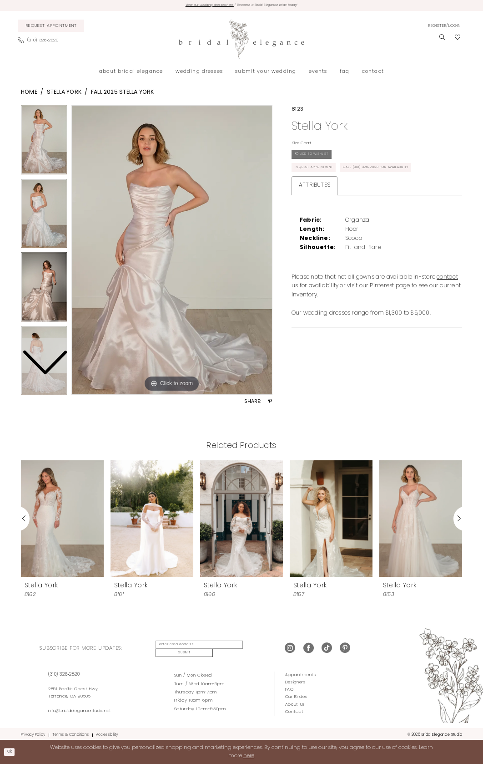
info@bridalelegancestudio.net (79, 708)
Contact (294, 709)
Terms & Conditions (70, 732)
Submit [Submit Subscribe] (253, 648)
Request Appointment (321, 180)
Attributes (314, 199)
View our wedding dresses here (194, 6)
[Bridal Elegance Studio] (241, 41)
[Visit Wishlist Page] (457, 39)
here (248, 756)
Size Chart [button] (306, 146)
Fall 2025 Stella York (122, 94)
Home (29, 94)
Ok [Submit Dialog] (11, 751)
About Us (295, 702)
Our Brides (296, 695)
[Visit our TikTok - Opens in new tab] (326, 648)
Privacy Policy (33, 732)
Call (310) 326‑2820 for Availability (404, 180)
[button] (444, 27)
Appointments (300, 673)
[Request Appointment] (51, 27)
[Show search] (442, 39)
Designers (295, 680)
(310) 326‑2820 (64, 672)
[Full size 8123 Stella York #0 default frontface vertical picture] (172, 251)
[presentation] (62, 520)
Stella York (64, 94)
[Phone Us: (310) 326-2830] (41, 42)
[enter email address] (194, 648)
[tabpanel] (172, 251)
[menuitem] (51, 27)
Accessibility (107, 732)
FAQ (289, 687)
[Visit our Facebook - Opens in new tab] (308, 648)
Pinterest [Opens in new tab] (382, 299)
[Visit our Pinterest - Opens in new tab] (345, 648)
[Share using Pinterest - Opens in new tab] (270, 404)
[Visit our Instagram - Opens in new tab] (290, 648)
